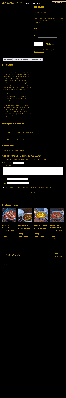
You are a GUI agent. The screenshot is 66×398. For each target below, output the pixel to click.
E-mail (5, 183)
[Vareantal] (38, 44)
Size (35, 35)
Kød (35, 28)
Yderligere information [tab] (21, 59)
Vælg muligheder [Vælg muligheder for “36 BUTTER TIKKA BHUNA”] (55, 238)
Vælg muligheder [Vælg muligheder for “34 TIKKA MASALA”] (7, 238)
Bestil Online (59, 3)
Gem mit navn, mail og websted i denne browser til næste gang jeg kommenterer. (28, 187)
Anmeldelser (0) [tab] (36, 59)
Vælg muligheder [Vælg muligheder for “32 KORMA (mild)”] (39, 235)
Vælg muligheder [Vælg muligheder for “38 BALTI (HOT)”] (23, 235)
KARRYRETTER (39, 52)
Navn (5, 179)
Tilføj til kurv (50, 44)
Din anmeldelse (8, 165)
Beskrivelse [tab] (8, 59)
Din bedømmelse (7, 163)
